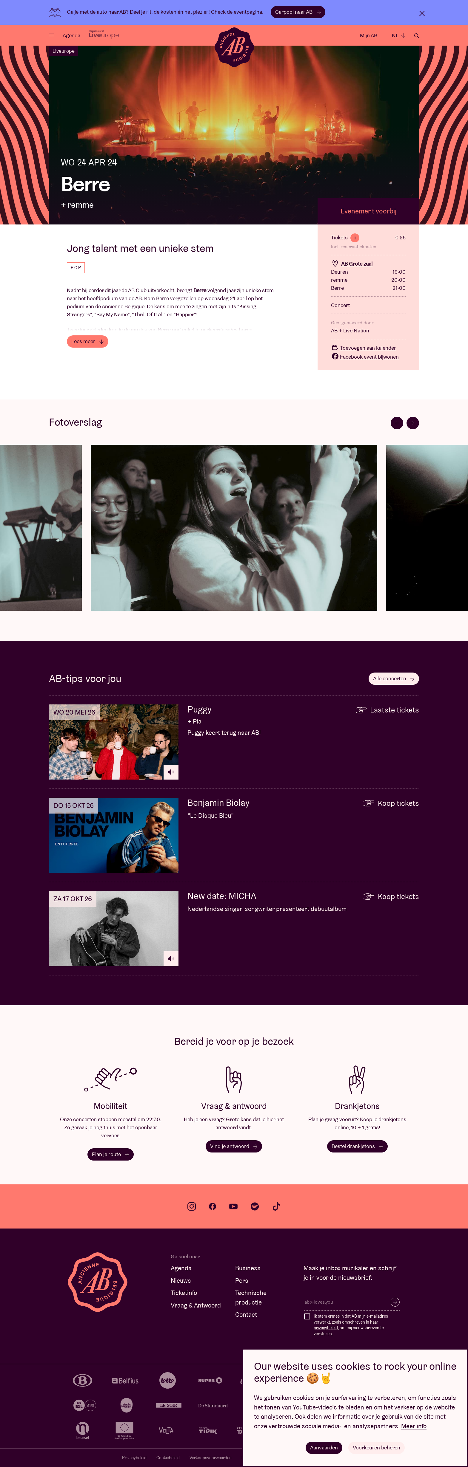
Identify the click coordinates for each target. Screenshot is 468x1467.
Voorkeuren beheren (376, 1447)
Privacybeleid (134, 1457)
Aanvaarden (324, 1447)
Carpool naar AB (298, 11)
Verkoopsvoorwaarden (211, 1457)
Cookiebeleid (168, 1457)
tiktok (276, 1206)
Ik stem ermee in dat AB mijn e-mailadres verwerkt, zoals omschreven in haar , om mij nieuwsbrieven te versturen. (351, 1324)
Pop (76, 267)
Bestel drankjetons (357, 1146)
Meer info (414, 1426)
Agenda (71, 35)
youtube (233, 1206)
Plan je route (110, 1154)
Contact (246, 1314)
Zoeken (416, 35)
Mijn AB (368, 35)
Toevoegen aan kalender (363, 347)
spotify (255, 1206)
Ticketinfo (184, 1293)
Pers (241, 1281)
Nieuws (181, 1281)
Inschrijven (395, 1302)
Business (248, 1268)
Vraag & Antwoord (196, 1305)
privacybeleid (326, 1327)
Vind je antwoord (234, 1146)
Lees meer (87, 341)
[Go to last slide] (397, 423)
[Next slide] (413, 423)
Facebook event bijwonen (365, 356)
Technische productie (251, 1297)
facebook (212, 1206)
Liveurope (64, 51)
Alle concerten (394, 678)
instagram (191, 1206)
